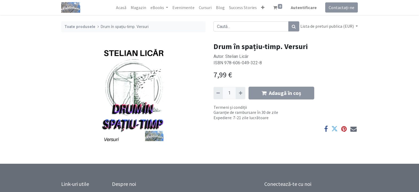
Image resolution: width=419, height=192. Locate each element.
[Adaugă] (240, 93)
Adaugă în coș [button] (281, 93)
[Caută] (293, 26)
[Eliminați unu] (218, 93)
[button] (263, 7)
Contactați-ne (341, 7)
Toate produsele (79, 27)
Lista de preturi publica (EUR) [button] (327, 26)
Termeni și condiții (230, 107)
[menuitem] (121, 7)
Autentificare (304, 7)
